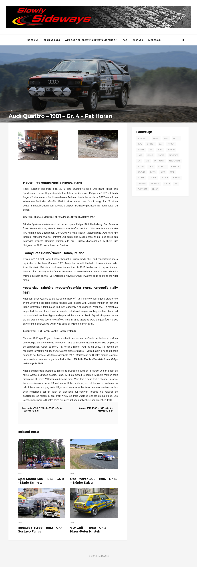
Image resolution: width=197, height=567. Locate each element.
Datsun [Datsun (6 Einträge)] (170, 144)
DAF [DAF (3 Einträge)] (160, 144)
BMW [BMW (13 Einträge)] (140, 144)
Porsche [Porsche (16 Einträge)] (175, 166)
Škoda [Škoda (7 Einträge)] (155, 189)
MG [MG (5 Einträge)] (139, 161)
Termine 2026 (52, 40)
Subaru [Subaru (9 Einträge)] (141, 178)
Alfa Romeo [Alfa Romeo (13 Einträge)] (143, 138)
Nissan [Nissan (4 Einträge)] (141, 166)
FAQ (125, 40)
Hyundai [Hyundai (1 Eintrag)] (171, 150)
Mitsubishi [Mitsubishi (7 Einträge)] (159, 161)
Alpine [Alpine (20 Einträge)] (156, 138)
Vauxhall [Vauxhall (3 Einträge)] (155, 184)
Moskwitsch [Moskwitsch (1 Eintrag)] (175, 161)
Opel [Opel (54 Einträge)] (151, 166)
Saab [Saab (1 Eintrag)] (163, 172)
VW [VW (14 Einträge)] (176, 184)
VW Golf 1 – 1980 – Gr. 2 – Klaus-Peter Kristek (89, 529)
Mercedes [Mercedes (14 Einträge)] (173, 155)
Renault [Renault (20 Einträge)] (141, 172)
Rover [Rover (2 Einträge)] (153, 172)
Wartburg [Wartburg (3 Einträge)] (142, 189)
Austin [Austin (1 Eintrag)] (176, 138)
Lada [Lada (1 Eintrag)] (140, 155)
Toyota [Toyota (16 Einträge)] (164, 178)
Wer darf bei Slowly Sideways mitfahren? (91, 40)
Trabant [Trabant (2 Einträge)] (177, 178)
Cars (10, 111)
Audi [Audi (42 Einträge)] (166, 138)
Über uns (32, 40)
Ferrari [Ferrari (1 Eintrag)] (141, 150)
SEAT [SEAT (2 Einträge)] (172, 172)
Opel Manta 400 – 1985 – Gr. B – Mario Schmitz (41, 480)
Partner (138, 40)
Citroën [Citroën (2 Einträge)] (150, 144)
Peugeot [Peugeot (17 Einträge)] (162, 166)
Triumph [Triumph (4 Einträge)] (142, 184)
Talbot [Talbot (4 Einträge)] (153, 178)
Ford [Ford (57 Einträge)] (160, 150)
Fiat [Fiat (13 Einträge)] (151, 150)
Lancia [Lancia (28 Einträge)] (150, 155)
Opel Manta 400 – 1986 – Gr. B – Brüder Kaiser (93, 480)
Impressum (154, 40)
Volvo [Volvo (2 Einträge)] (167, 184)
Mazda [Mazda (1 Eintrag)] (161, 155)
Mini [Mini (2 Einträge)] (147, 161)
